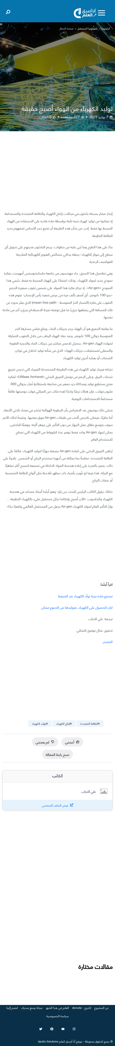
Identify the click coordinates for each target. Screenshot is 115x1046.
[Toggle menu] (101, 12)
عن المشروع (101, 1007)
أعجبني (72, 742)
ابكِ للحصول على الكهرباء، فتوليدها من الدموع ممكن (77, 607)
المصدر (108, 641)
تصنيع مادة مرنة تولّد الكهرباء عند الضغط (85, 596)
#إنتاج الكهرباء (64, 723)
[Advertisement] (57, 174)
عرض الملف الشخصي (55, 805)
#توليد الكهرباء (40, 723)
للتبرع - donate (81, 1007)
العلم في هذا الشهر (57, 1007)
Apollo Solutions (48, 1041)
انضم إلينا (12, 1007)
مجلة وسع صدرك (31, 1007)
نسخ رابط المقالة (57, 754)
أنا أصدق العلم (67, 1041)
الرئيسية (105, 28)
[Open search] (8, 11)
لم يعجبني (45, 742)
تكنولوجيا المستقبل (87, 28)
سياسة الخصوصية (57, 1015)
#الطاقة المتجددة (90, 723)
